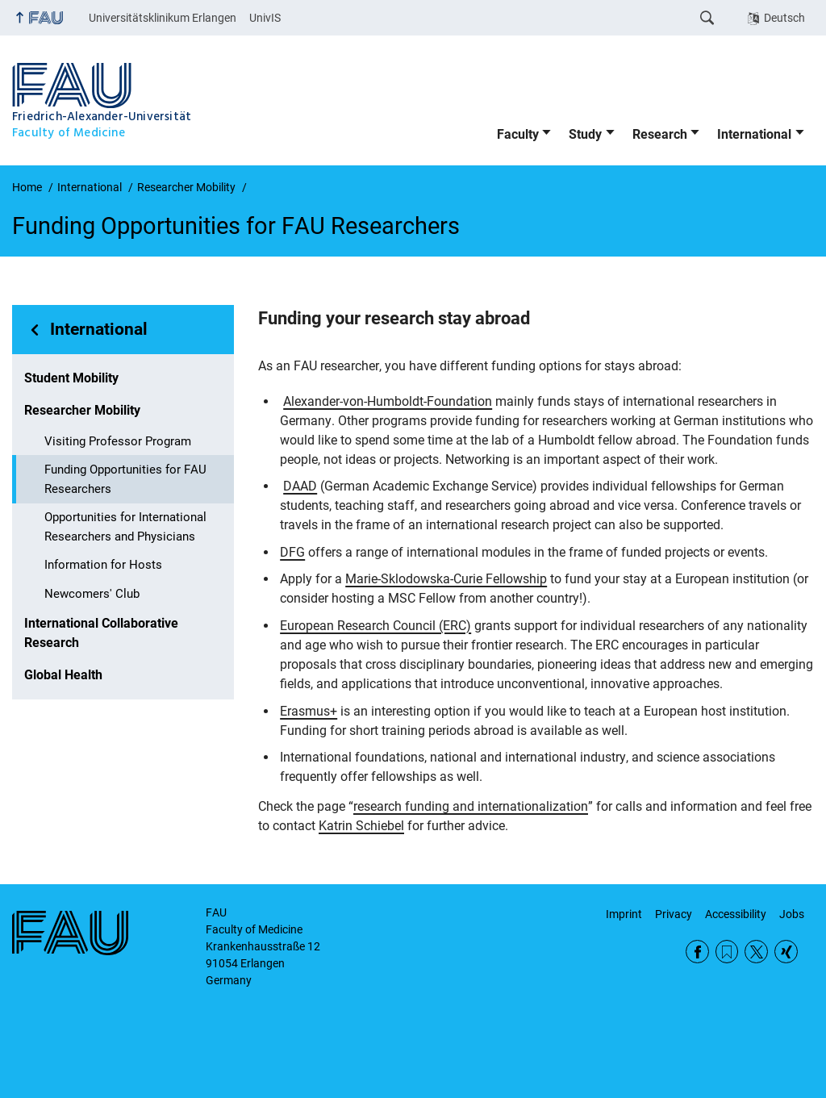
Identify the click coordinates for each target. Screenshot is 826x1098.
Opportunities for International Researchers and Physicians (125, 527)
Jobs (791, 914)
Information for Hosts (103, 564)
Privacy (673, 914)
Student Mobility (71, 378)
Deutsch (784, 17)
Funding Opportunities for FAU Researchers (125, 479)
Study (585, 134)
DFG (292, 552)
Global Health (63, 675)
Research (659, 134)
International (754, 134)
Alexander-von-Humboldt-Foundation (387, 401)
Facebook (697, 951)
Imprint (624, 914)
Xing (786, 951)
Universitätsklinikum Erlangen (162, 17)
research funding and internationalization (470, 806)
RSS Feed (727, 951)
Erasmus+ (308, 711)
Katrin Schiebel (361, 825)
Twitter (756, 951)
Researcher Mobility (82, 410)
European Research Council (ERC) (375, 625)
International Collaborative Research (101, 633)
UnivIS (265, 17)
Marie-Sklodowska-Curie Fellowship (446, 579)
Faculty (518, 134)
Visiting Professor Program (117, 441)
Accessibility (735, 914)
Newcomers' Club (92, 594)
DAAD (300, 486)
